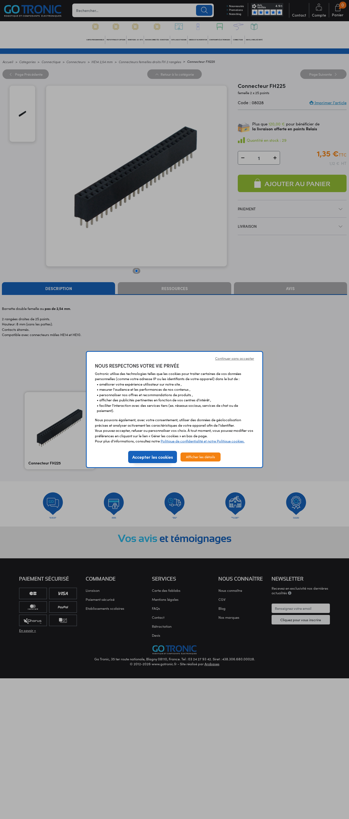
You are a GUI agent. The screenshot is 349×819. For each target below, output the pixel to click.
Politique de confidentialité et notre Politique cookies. (203, 441)
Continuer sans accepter (234, 358)
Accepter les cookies (152, 457)
